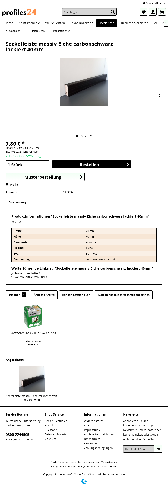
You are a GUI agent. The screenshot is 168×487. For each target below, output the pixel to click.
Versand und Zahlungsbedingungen (98, 446)
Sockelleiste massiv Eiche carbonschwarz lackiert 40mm (32, 397)
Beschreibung (17, 202)
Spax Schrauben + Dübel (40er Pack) (33, 333)
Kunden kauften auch (76, 294)
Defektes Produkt (55, 434)
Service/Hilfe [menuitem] (153, 3)
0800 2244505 (17, 434)
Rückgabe (51, 430)
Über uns (50, 439)
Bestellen (104, 164)
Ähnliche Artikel (44, 294)
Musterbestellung (53, 177)
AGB (86, 425)
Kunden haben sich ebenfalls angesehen (124, 294)
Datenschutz (92, 439)
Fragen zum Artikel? (25, 273)
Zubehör (17, 294)
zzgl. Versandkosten (27, 151)
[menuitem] (89, 12)
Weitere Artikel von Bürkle (29, 277)
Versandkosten (109, 462)
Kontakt (49, 425)
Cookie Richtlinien (56, 421)
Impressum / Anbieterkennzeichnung (99, 432)
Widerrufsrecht (93, 421)
